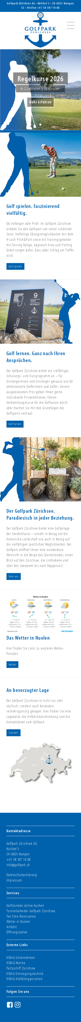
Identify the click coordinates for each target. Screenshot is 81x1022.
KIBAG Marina (15, 962)
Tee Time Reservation (21, 916)
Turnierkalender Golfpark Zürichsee (30, 910)
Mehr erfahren (40, 101)
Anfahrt (11, 926)
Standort (13, 733)
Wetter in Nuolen (18, 921)
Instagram (18, 1006)
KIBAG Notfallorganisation (24, 978)
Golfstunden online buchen (25, 905)
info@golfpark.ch (18, 864)
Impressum (14, 880)
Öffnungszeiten (17, 931)
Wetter (12, 664)
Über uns (14, 576)
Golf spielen (15, 266)
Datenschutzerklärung (21, 874)
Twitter (26, 1006)
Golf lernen (15, 424)
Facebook (10, 1006)
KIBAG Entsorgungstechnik (25, 973)
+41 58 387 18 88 (48, 8)
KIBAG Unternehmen (20, 957)
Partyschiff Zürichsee (20, 968)
